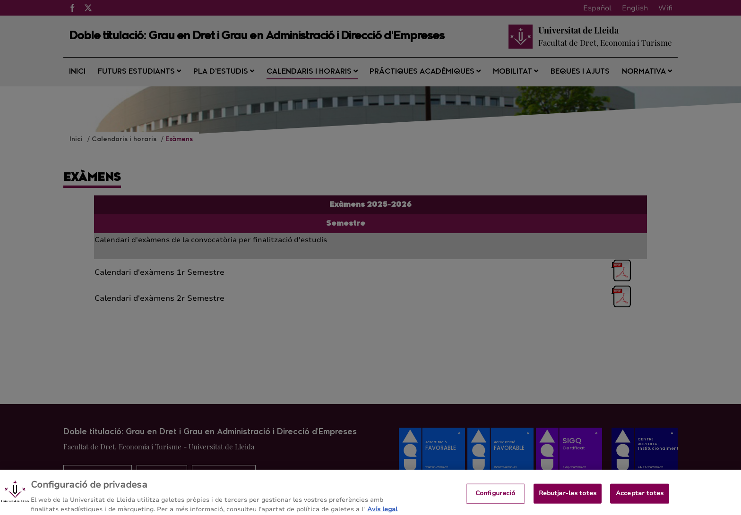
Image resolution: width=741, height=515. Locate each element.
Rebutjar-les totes (567, 496)
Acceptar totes (639, 496)
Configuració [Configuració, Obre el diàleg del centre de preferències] (495, 496)
